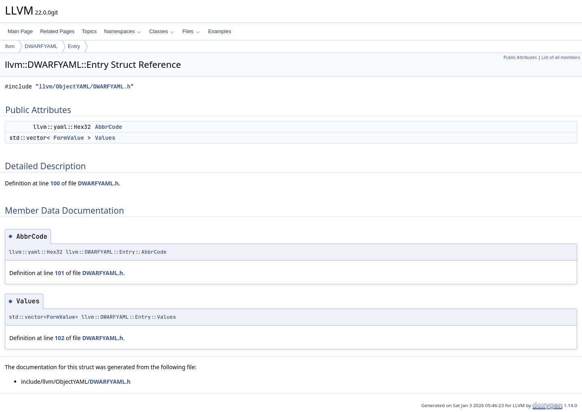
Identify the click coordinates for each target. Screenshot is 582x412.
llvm (10, 46)
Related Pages (57, 31)
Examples (219, 31)
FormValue (68, 137)
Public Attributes (520, 57)
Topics (89, 31)
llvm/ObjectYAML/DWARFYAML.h (85, 86)
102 (59, 338)
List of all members (561, 57)
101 (59, 273)
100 (55, 183)
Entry (74, 46)
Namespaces (122, 31)
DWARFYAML (41, 46)
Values (105, 137)
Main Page (20, 31)
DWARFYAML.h (98, 183)
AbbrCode (108, 126)
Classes (161, 31)
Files (191, 31)
